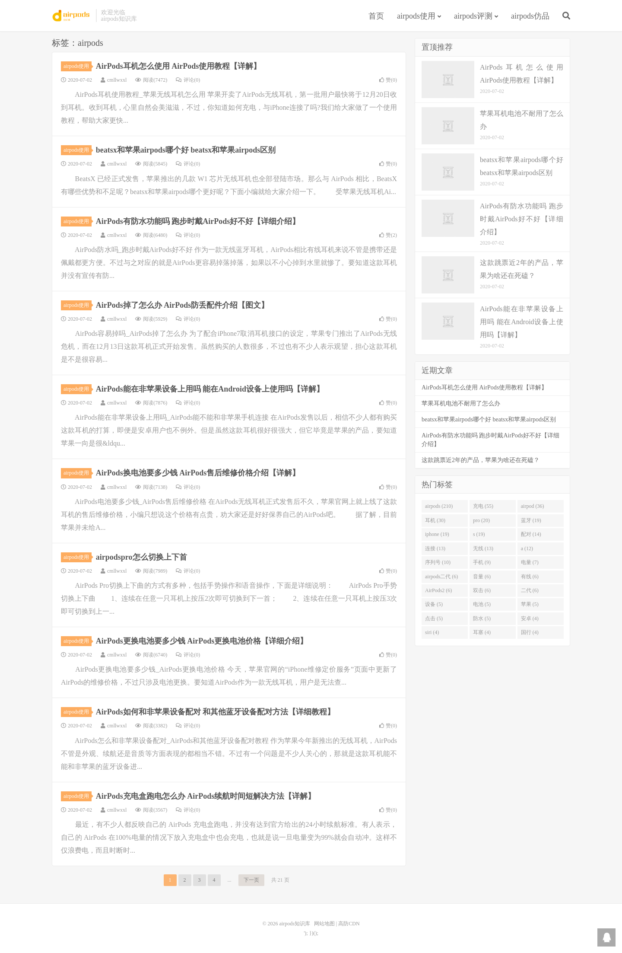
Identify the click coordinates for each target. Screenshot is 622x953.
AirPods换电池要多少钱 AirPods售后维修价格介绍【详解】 (198, 473)
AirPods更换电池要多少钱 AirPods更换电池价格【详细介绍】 (202, 641)
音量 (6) (482, 577)
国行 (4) (530, 632)
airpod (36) (532, 506)
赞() (388, 80)
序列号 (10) (438, 562)
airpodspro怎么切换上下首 (141, 557)
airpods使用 (416, 16)
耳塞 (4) (482, 632)
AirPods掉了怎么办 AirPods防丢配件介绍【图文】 (182, 305)
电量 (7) (530, 562)
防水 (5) (482, 618)
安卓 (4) (530, 618)
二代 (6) (530, 590)
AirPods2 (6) (438, 590)
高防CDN (348, 924)
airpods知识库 (72, 15)
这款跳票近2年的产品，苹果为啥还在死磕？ (480, 460)
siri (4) (432, 632)
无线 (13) (483, 548)
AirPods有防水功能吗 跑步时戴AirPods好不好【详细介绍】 (198, 221)
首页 (376, 16)
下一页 (251, 880)
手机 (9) (482, 562)
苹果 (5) (530, 604)
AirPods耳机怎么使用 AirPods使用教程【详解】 (178, 66)
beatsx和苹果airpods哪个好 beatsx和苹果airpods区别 (186, 150)
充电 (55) (483, 506)
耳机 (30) (435, 520)
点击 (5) (434, 618)
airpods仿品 (530, 16)
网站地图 (324, 924)
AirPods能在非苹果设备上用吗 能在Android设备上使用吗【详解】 (210, 389)
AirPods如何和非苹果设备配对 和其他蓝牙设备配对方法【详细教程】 (215, 712)
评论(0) (188, 80)
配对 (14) (531, 534)
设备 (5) (434, 604)
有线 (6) (530, 577)
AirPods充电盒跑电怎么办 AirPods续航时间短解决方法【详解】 (206, 796)
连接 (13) (435, 548)
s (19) (479, 534)
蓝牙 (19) (531, 520)
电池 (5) (482, 604)
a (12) (527, 548)
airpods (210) (439, 506)
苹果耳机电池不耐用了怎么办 (461, 403)
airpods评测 (473, 16)
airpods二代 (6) (441, 577)
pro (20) (481, 520)
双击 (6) (482, 590)
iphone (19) (437, 534)
